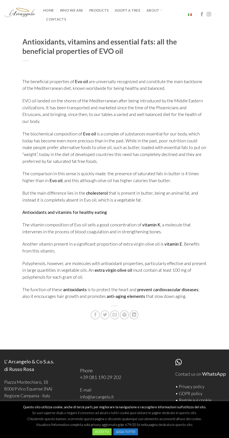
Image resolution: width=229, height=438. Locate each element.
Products (99, 10)
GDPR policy (190, 393)
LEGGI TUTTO (125, 432)
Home (48, 10)
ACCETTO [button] (102, 432)
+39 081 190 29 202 (100, 377)
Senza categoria (37, 34)
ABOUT (154, 10)
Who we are (71, 10)
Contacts (56, 19)
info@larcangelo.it (97, 396)
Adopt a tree (127, 10)
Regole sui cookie (195, 400)
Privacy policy (191, 386)
